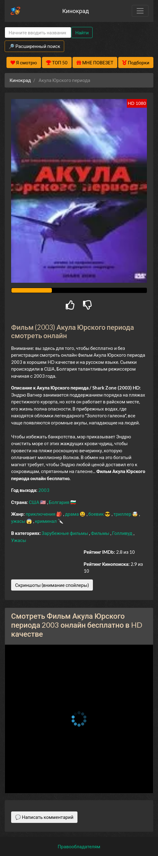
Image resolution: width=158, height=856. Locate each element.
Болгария (59, 502)
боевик (96, 514)
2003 (43, 490)
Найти (82, 32)
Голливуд (122, 533)
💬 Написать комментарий (44, 817)
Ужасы (18, 540)
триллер (122, 514)
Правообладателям (79, 846)
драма (72, 514)
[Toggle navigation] (140, 11)
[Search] (38, 32)
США (34, 502)
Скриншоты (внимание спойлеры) (52, 585)
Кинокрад (75, 10)
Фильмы (100, 533)
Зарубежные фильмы (65, 533)
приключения (41, 514)
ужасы (18, 521)
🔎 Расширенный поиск (34, 46)
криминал (46, 521)
